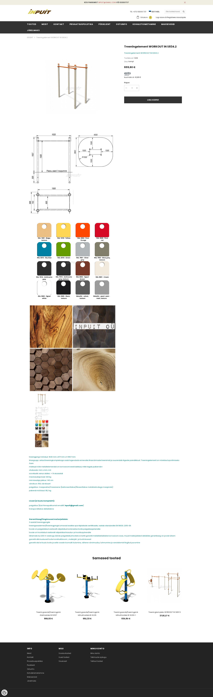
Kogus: (127, 82)
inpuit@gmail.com (107, 2)
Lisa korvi (153, 100)
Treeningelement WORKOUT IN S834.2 (52, 37)
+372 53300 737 (139, 11)
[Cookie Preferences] (4, 693)
